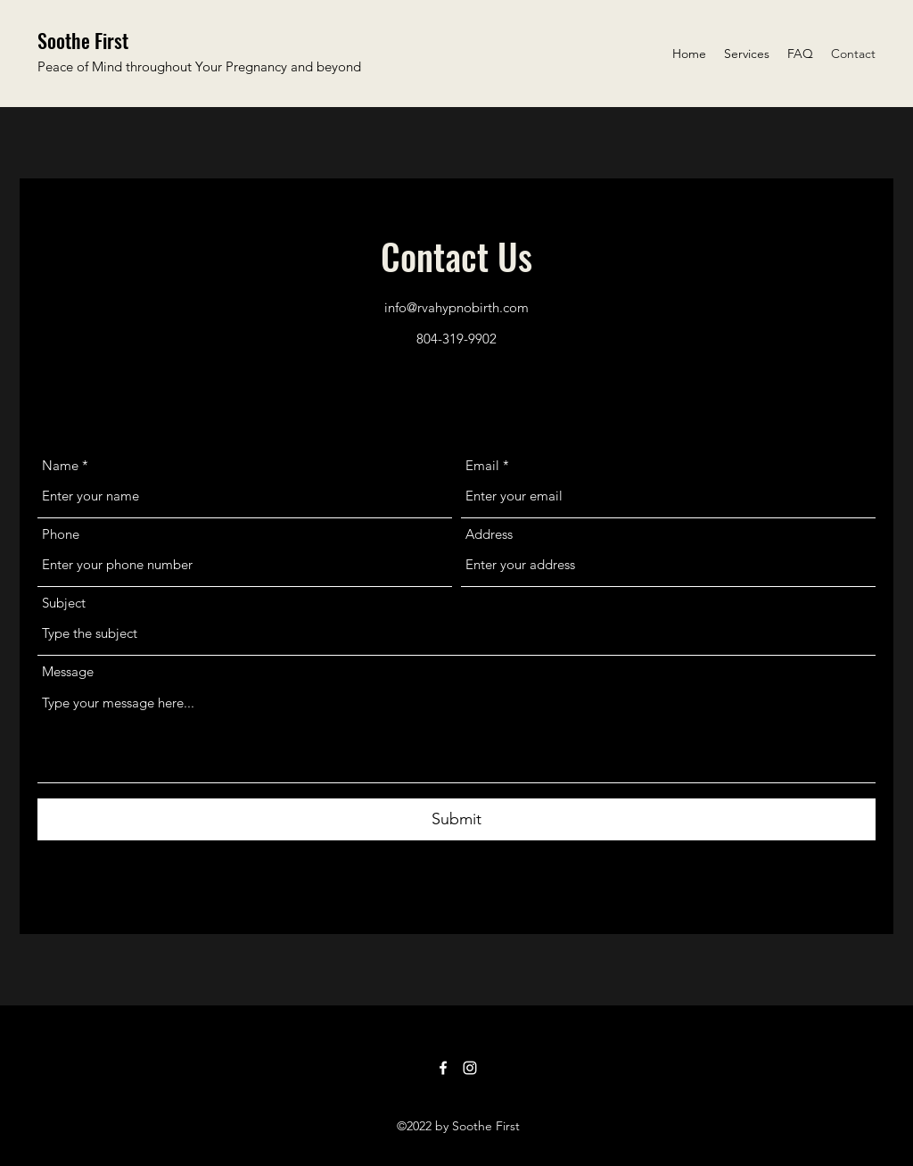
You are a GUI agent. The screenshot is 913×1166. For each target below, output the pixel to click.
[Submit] (456, 819)
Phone (60, 534)
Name (60, 465)
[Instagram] (470, 1068)
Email (482, 465)
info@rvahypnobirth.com (456, 307)
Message (68, 671)
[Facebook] (443, 1068)
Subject (64, 602)
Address (489, 534)
